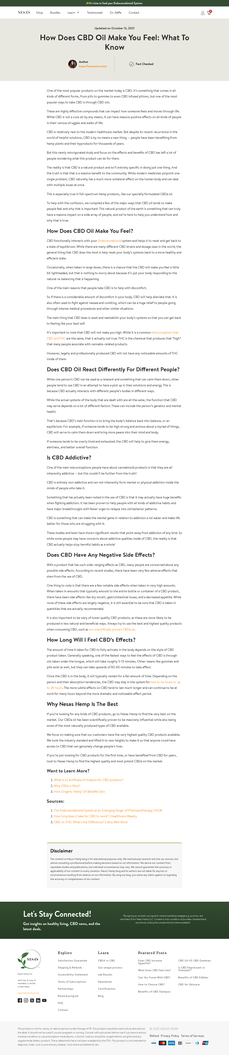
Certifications (107, 988)
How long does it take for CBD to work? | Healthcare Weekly (95, 816)
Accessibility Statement (73, 974)
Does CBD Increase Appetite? (150, 962)
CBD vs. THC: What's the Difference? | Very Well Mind (90, 822)
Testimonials (95, 12)
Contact (134, 12)
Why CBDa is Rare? (67, 786)
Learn (74, 12)
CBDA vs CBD (106, 960)
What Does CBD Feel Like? (154, 970)
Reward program (68, 996)
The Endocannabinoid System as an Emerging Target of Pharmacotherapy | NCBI (108, 810)
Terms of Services (192, 1036)
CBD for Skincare (189, 984)
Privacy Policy (170, 1036)
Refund (154, 1036)
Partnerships (65, 988)
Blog (101, 996)
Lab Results (105, 974)
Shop (39, 12)
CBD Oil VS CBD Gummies (194, 960)
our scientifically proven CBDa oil (112, 629)
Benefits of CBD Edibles (193, 977)
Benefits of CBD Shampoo (154, 991)
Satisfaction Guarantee (72, 960)
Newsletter (105, 981)
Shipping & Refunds (70, 967)
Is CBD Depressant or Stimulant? (191, 969)
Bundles (55, 12)
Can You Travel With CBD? (154, 977)
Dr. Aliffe (115, 12)
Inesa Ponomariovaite (93, 66)
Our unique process (110, 967)
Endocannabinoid (109, 240)
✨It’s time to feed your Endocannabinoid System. (114, 3)
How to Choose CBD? (151, 984)
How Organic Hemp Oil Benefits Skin (79, 791)
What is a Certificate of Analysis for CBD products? (88, 780)
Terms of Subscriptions (72, 981)
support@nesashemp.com (28, 992)
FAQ (60, 1003)
